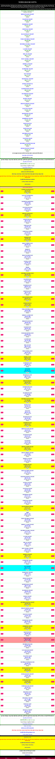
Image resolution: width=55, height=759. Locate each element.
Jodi (2, 191)
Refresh (27, 26)
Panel (53, 191)
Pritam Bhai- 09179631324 (27, 167)
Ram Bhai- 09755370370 (27, 161)
